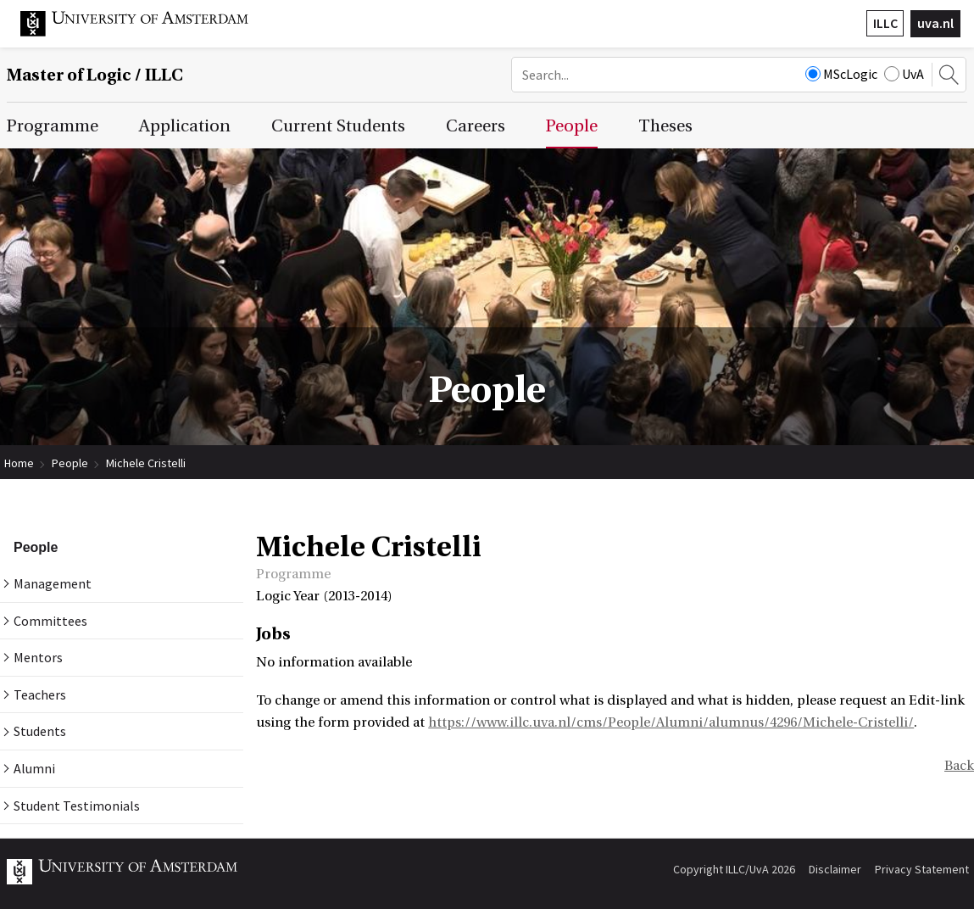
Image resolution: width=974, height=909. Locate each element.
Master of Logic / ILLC (95, 75)
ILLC (885, 22)
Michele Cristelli (146, 463)
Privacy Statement (922, 869)
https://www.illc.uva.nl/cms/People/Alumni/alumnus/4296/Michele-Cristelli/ (671, 722)
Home (19, 463)
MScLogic (841, 73)
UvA (904, 73)
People (70, 463)
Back (959, 765)
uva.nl (935, 22)
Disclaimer (835, 869)
